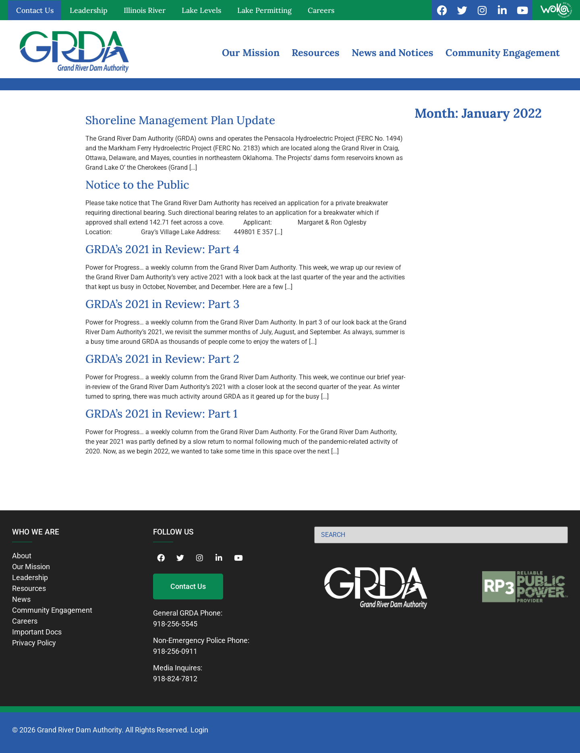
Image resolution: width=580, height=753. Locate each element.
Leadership (89, 10)
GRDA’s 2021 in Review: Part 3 (162, 304)
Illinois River (145, 10)
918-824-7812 (175, 678)
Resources (316, 52)
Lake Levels (201, 10)
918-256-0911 (175, 651)
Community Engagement (502, 52)
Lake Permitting (264, 10)
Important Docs (37, 632)
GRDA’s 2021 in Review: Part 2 (162, 359)
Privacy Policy (34, 643)
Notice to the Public (137, 184)
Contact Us (35, 10)
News (21, 599)
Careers (321, 10)
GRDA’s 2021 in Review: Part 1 (161, 413)
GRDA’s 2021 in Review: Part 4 (162, 249)
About (21, 555)
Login (199, 730)
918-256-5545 (175, 624)
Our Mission (251, 52)
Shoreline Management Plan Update (180, 120)
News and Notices (392, 52)
